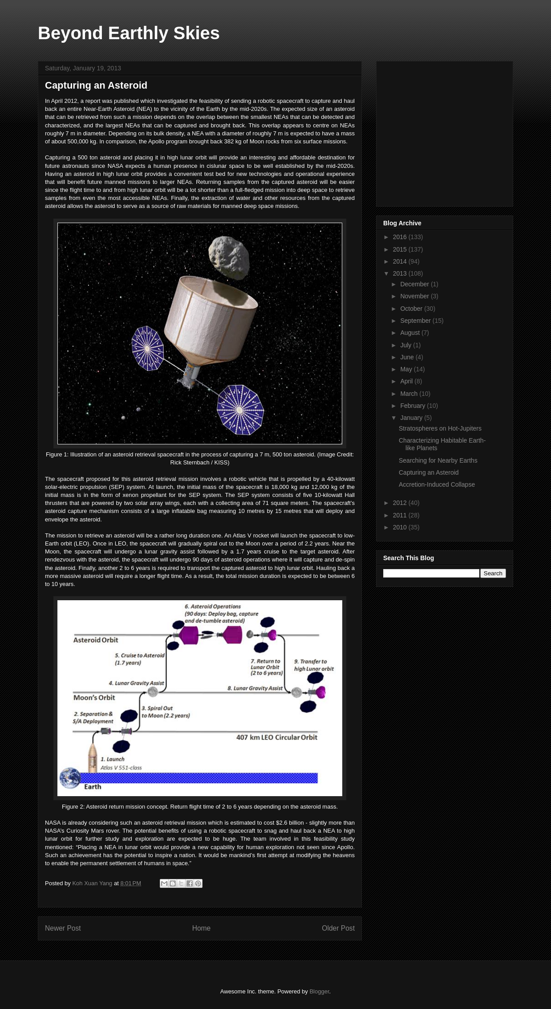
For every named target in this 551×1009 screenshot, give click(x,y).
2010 (401, 527)
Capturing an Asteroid (429, 472)
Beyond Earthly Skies (129, 33)
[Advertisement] (450, 131)
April (407, 381)
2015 (401, 249)
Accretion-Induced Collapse (437, 484)
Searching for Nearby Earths (438, 460)
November (415, 296)
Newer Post (63, 928)
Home (201, 928)
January (412, 417)
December (415, 284)
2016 (401, 236)
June (407, 357)
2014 (401, 261)
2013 (401, 273)
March (409, 393)
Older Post (338, 928)
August (410, 332)
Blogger (319, 991)
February (413, 405)
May (406, 369)
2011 (401, 515)
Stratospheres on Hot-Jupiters (440, 428)
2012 (401, 502)
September (416, 320)
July (406, 345)
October (412, 308)
